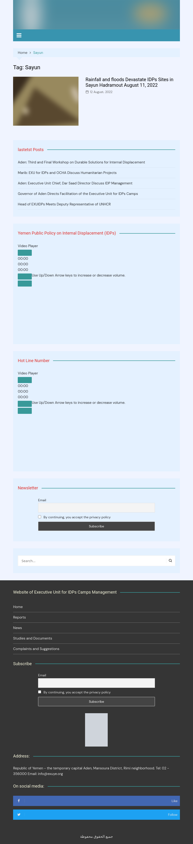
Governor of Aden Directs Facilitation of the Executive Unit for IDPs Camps (78, 193)
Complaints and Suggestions (36, 649)
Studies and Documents (32, 638)
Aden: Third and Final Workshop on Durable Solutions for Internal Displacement (81, 162)
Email (42, 500)
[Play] (25, 253)
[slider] (78, 275)
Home (18, 607)
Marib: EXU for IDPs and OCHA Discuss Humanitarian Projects (67, 172)
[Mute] (25, 276)
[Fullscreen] (25, 283)
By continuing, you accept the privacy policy (74, 517)
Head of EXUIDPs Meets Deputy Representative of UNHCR (64, 204)
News (17, 628)
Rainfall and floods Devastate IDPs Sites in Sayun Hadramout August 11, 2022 (129, 82)
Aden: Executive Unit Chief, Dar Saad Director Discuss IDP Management (75, 183)
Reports (19, 617)
